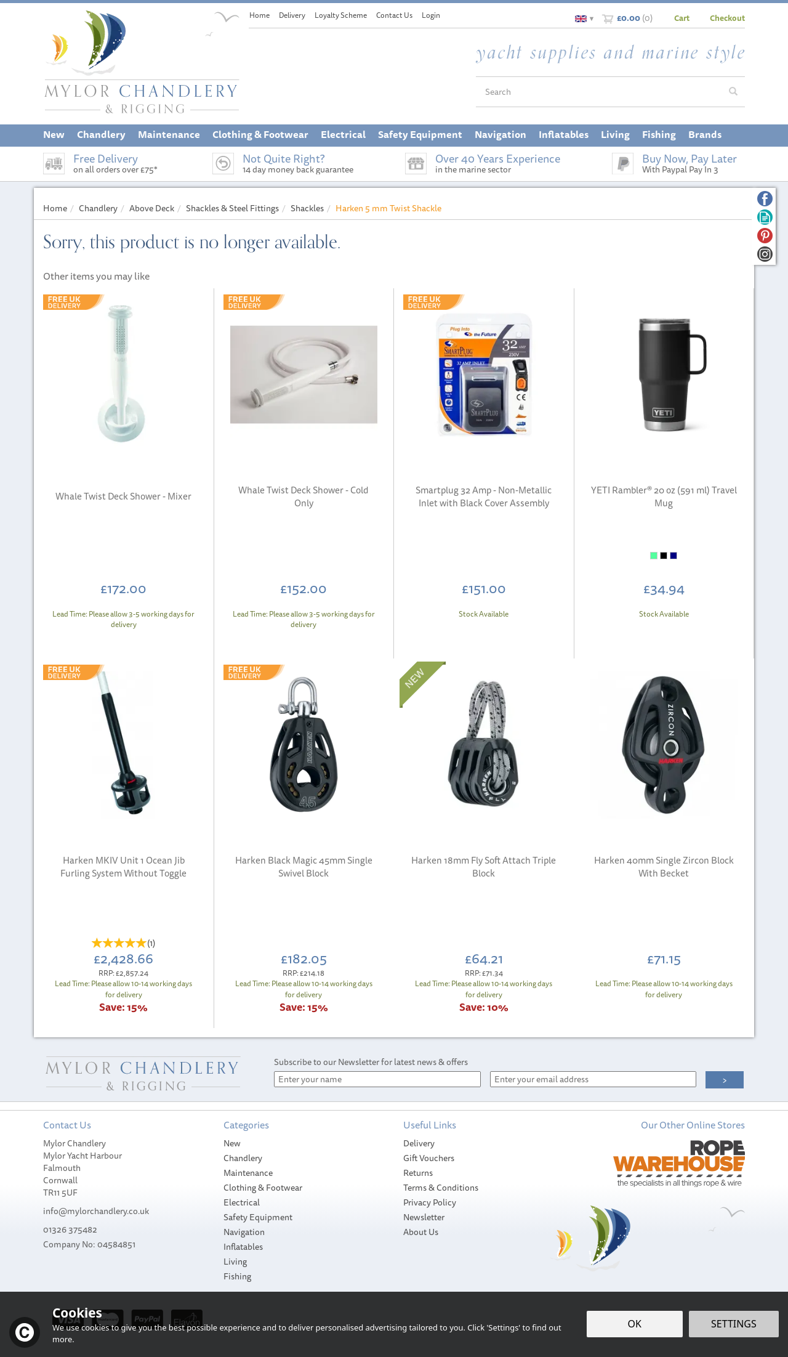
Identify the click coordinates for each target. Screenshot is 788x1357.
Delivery (419, 1143)
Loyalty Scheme (341, 15)
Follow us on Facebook (765, 198)
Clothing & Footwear (262, 1187)
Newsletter (423, 1217)
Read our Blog (765, 217)
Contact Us (394, 15)
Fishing (237, 1276)
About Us (420, 1232)
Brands (705, 134)
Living (235, 1261)
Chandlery (242, 1158)
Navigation (244, 1232)
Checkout (727, 18)
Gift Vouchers (428, 1158)
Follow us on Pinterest (765, 235)
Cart (682, 18)
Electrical (241, 1202)
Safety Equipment (257, 1217)
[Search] (599, 91)
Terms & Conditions (440, 1187)
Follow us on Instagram (765, 254)
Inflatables (243, 1247)
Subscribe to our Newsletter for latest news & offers (371, 1062)
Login (431, 15)
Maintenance (248, 1173)
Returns (418, 1173)
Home (259, 15)
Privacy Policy (429, 1202)
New (232, 1143)
